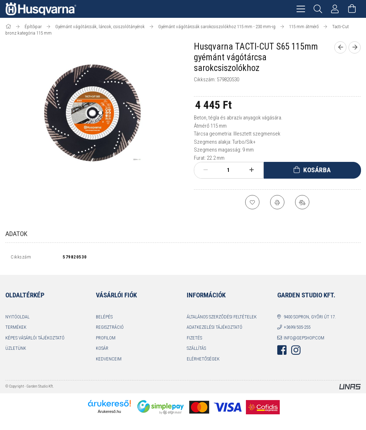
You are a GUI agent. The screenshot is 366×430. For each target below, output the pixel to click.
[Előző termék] (340, 47)
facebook (282, 352)
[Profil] (335, 9)
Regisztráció (110, 329)
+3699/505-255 (297, 329)
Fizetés (194, 339)
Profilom (105, 339)
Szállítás (196, 350)
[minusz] (205, 170)
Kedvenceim (109, 360)
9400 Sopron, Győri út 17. (310, 318)
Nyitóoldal (17, 318)
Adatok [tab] (16, 234)
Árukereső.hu (109, 413)
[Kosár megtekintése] (352, 9)
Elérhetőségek (203, 360)
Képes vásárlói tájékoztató (35, 339)
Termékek (15, 329)
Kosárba (317, 170)
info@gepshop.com (304, 339)
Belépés (104, 318)
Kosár (102, 350)
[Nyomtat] (277, 202)
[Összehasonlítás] (302, 202)
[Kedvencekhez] (252, 202)
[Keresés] (317, 9)
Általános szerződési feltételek (222, 318)
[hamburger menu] (300, 9)
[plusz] (251, 170)
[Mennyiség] (228, 170)
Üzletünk (15, 350)
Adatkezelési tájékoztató (214, 329)
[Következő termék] (355, 47)
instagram (295, 352)
